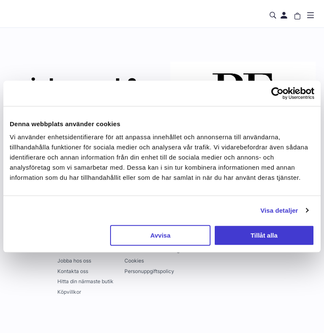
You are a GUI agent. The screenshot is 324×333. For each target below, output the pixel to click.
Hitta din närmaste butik (85, 281)
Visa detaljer (279, 210)
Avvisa (160, 235)
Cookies (134, 260)
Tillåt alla (264, 235)
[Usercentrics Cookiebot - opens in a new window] (277, 93)
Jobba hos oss (74, 260)
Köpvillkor (69, 292)
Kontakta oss (72, 271)
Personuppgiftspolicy (149, 271)
